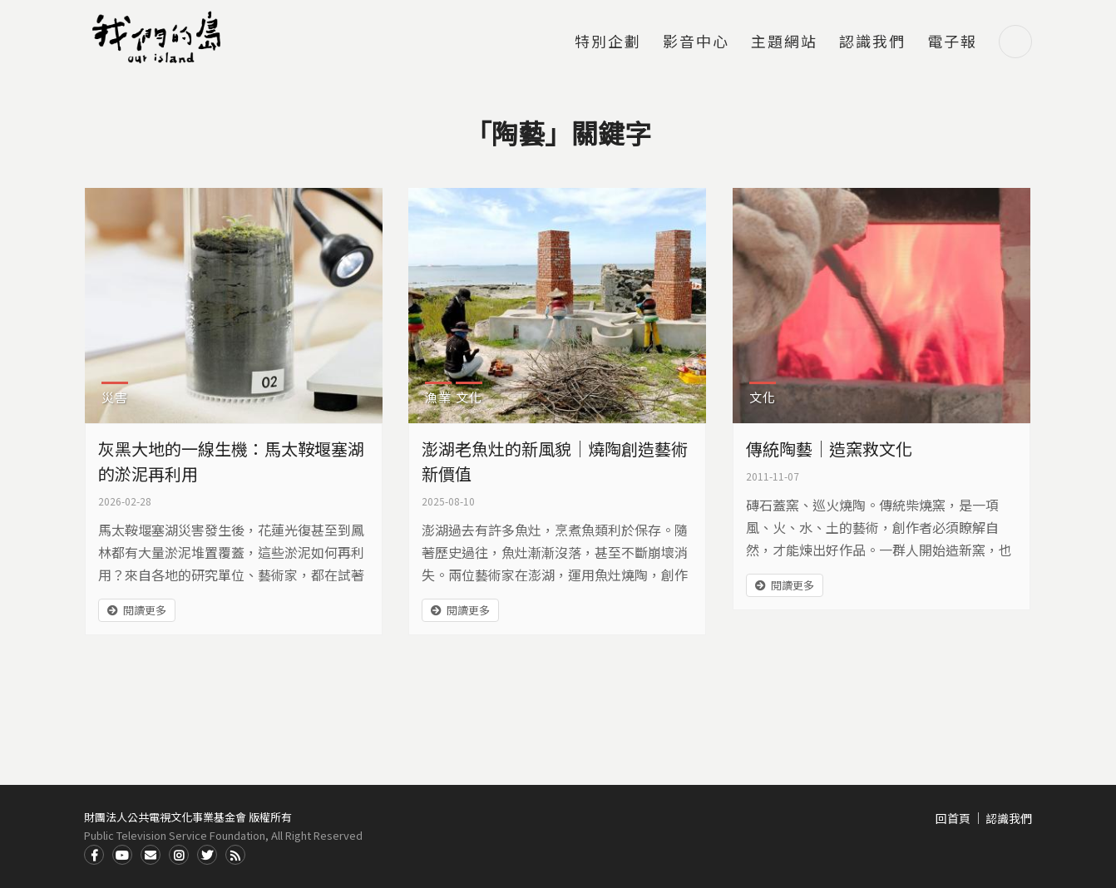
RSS (235, 855)
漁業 (438, 397)
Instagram (179, 855)
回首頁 (953, 818)
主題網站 (784, 42)
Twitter (207, 855)
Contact (150, 855)
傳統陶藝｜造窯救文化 (829, 449)
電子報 (952, 42)
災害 (114, 397)
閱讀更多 (144, 610)
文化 (469, 397)
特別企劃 (608, 42)
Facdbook (94, 855)
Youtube (122, 855)
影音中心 (696, 42)
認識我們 (872, 42)
